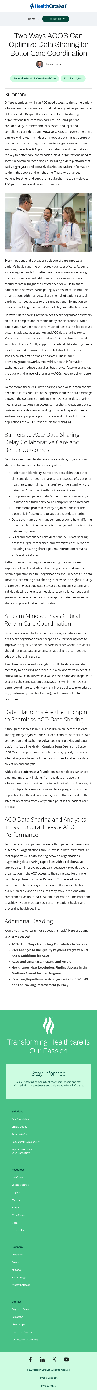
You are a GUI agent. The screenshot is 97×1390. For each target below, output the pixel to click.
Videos (15, 1223)
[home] (54, 6)
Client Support (19, 1324)
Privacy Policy (48, 1386)
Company (17, 1247)
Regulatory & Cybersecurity (25, 1142)
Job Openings (19, 1277)
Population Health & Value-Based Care (22, 1151)
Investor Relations (21, 1285)
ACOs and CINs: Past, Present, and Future (41, 962)
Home (31, 19)
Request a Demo (20, 1309)
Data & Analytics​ (20, 1119)
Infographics (18, 1230)
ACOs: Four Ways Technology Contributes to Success (49, 944)
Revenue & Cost (20, 1134)
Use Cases (17, 1177)
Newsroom (17, 1254)
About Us (16, 1270)
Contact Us (17, 1317)
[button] (6, 6)
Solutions (17, 1111)
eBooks (16, 1207)
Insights (16, 1192)
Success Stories (20, 1185)
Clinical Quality (19, 1127)
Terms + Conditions (49, 1378)
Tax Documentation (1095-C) (27, 1339)
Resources (18, 1169)
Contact (16, 1301)
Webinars (16, 1200)
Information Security (22, 1332)
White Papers (19, 1215)
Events (15, 1262)
